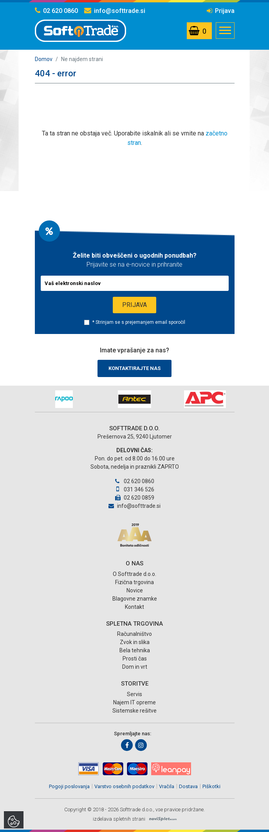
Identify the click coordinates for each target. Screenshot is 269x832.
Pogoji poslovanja (69, 786)
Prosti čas (135, 658)
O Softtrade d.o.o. (134, 574)
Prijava (221, 10)
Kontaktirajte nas (134, 368)
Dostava (188, 786)
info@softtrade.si (114, 10)
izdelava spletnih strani (119, 819)
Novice (134, 590)
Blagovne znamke (134, 599)
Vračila (166, 786)
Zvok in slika (135, 642)
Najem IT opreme (134, 702)
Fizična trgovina (134, 582)
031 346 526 (134, 489)
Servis (134, 694)
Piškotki (211, 786)
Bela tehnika (134, 650)
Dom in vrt (134, 667)
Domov (43, 59)
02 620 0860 (56, 10)
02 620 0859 (134, 498)
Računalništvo (134, 634)
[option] (64, 399)
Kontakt (134, 607)
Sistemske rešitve (134, 710)
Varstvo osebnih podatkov (124, 786)
